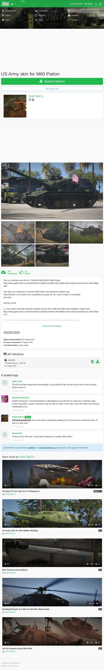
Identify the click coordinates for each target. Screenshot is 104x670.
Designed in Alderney (10, 663)
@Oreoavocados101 (21, 420)
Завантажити (52, 81)
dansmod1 (17, 433)
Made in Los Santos (10, 666)
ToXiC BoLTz (35, 96)
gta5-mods (17, 381)
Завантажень (12, 273)
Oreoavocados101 (20, 398)
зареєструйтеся (46, 448)
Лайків (27, 273)
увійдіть (32, 448)
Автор (28, 417)
